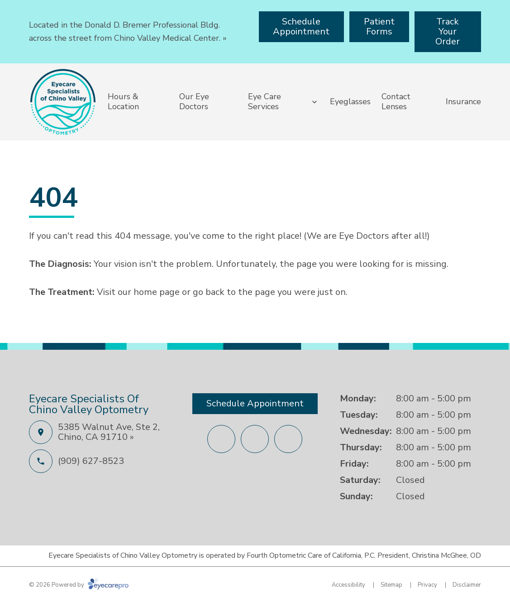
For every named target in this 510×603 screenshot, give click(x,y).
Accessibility (348, 585)
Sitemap (391, 585)
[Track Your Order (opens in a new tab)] (448, 31)
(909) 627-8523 (91, 461)
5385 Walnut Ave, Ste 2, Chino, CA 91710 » (109, 432)
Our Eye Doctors (194, 101)
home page (156, 292)
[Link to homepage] (63, 102)
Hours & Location (123, 101)
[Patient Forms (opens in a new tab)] (379, 26)
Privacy (427, 585)
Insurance (463, 101)
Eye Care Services (264, 101)
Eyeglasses (350, 101)
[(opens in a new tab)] (221, 439)
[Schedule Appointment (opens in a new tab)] (301, 26)
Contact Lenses (395, 101)
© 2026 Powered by (79, 585)
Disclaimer (467, 585)
